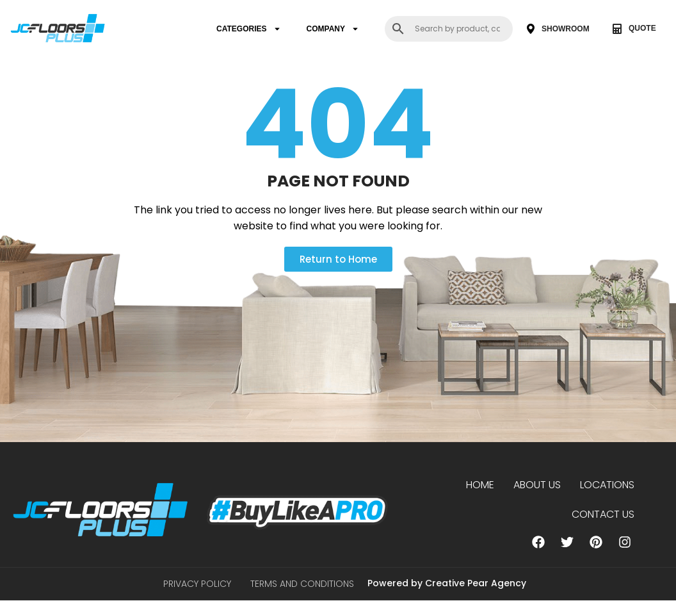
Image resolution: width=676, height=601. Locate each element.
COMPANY (333, 29)
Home (480, 484)
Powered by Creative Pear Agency (446, 583)
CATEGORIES (248, 29)
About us (537, 484)
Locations (607, 484)
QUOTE (642, 28)
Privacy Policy (197, 584)
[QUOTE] (617, 29)
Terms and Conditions (302, 584)
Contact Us (603, 514)
